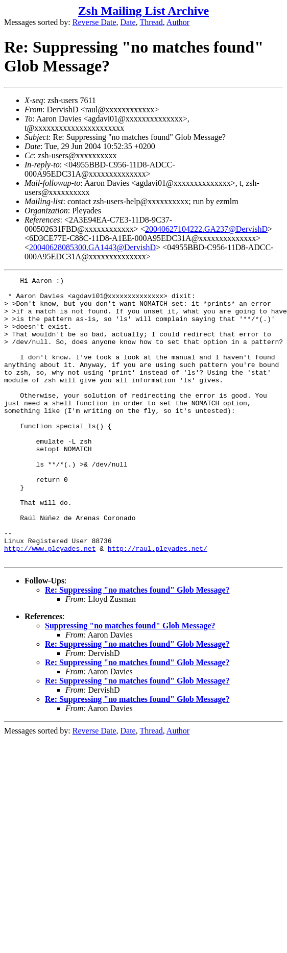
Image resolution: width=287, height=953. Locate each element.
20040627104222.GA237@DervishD (206, 229)
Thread (150, 22)
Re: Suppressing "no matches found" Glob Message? (137, 646)
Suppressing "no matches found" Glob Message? (130, 682)
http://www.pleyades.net (49, 603)
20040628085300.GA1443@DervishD (92, 247)
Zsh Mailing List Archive (143, 10)
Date (128, 22)
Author (177, 22)
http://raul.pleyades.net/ (157, 603)
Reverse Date (94, 22)
